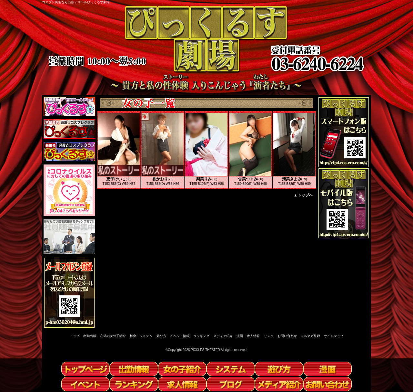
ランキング (201, 336)
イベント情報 (179, 336)
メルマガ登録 (310, 336)
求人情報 (253, 336)
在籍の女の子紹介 (113, 336)
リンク (269, 336)
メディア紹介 (223, 336)
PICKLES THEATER (205, 350)
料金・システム (141, 336)
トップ (74, 336)
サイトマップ (333, 336)
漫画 (240, 336)
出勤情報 (89, 336)
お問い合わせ (287, 336)
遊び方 (161, 336)
